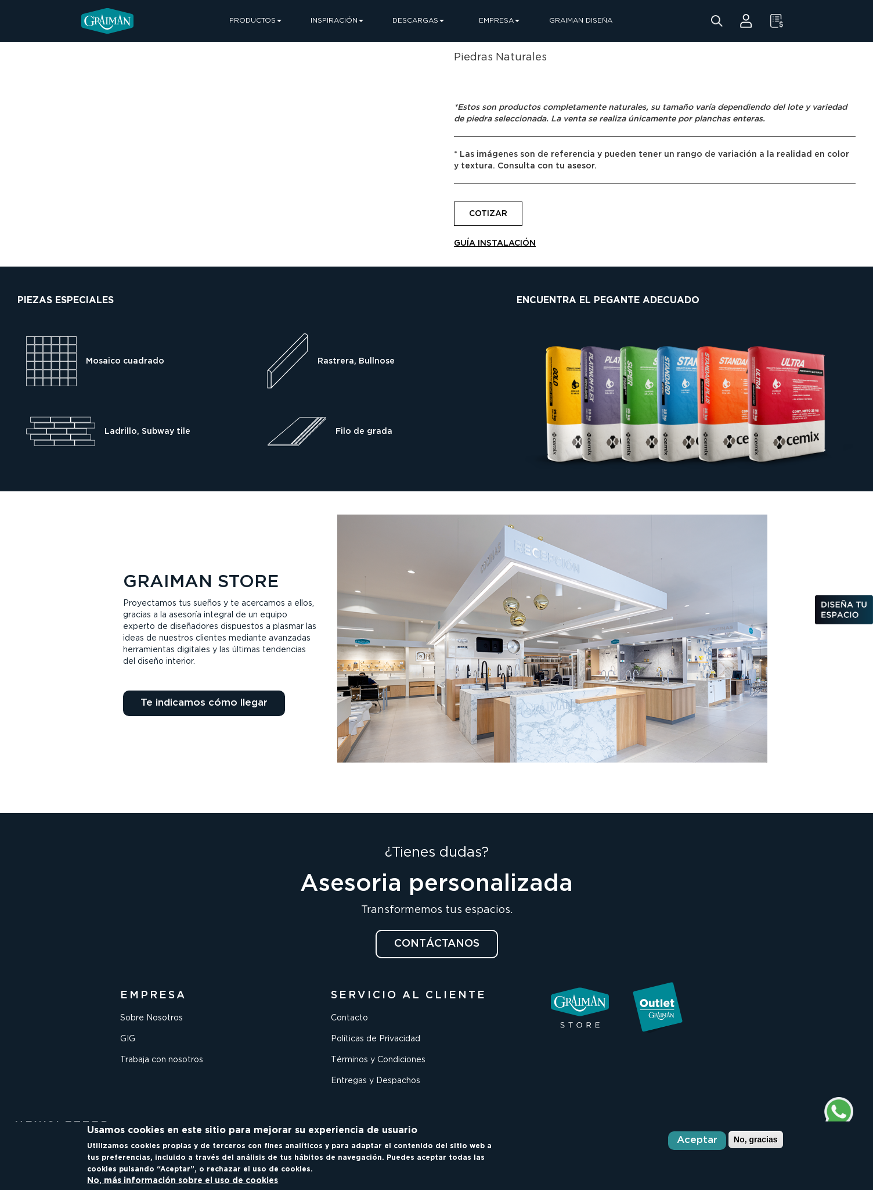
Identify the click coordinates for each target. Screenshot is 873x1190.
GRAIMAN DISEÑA (580, 20)
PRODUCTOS (255, 20)
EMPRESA (499, 20)
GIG (127, 1039)
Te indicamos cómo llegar (204, 703)
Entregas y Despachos (375, 1080)
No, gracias (755, 1139)
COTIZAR (488, 213)
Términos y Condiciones (378, 1059)
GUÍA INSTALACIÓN (495, 243)
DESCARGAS (418, 20)
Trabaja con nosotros (161, 1059)
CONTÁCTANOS (436, 943)
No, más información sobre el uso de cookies (182, 1180)
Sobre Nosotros (151, 1018)
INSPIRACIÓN (337, 20)
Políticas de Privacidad (375, 1039)
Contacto (349, 1018)
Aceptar (697, 1140)
